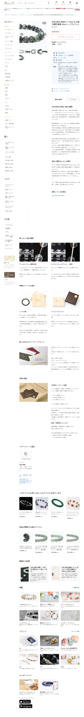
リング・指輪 (9, 41)
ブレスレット (9, 29)
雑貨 (6, 112)
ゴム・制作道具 (9, 123)
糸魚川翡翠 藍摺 (56, 195)
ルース (7, 62)
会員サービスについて (9, 202)
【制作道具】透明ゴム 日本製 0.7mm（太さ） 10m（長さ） (25, 514)
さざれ (7, 105)
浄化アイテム (9, 109)
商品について (9, 189)
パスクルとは (9, 225)
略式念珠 (7, 73)
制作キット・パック (9, 127)
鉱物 (6, 88)
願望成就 (25, 475)
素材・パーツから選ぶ (9, 148)
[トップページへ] (9, 4)
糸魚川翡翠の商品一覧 (25, 481)
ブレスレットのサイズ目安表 (61, 91)
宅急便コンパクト (63, 55)
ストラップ (8, 48)
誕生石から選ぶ (9, 164)
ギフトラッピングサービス (9, 206)
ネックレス (8, 33)
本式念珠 (7, 77)
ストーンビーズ (9, 55)
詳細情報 (73, 99)
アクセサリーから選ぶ (9, 143)
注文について (9, 193)
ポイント (7, 98)
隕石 (6, 95)
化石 (6, 91)
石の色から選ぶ (9, 160)
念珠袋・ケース (9, 80)
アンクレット (9, 45)
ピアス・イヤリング (9, 37)
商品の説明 (58, 99)
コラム (7, 232)
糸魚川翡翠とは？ (24, 479)
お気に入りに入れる (65, 37)
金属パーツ (8, 120)
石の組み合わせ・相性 (9, 240)
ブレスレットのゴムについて (61, 88)
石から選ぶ (8, 157)
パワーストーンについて (9, 185)
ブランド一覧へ (75, 631)
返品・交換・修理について (9, 197)
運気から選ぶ (9, 167)
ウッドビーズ (9, 59)
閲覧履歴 (7, 228)
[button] (21, 34)
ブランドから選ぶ (9, 152)
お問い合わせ (9, 211)
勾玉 (6, 66)
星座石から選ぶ (9, 170)
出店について (9, 245)
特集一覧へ (77, 587)
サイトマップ (9, 248)
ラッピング (61, 58)
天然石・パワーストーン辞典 (9, 236)
